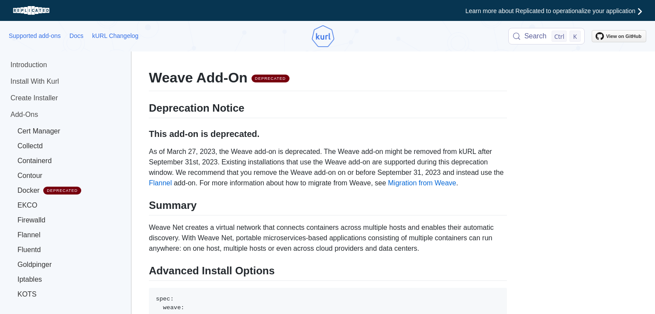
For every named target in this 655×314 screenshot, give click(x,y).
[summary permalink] (144, 204)
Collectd (30, 146)
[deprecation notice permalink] (144, 107)
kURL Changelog (115, 35)
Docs (76, 35)
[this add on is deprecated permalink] (144, 133)
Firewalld (31, 220)
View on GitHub (618, 36)
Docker (49, 191)
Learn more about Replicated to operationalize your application (553, 10)
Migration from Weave (422, 183)
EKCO (27, 205)
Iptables (29, 279)
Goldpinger (34, 264)
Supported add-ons (35, 35)
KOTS (27, 294)
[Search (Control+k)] (546, 36)
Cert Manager (38, 131)
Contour (29, 175)
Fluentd (29, 249)
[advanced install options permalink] (144, 269)
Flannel (28, 235)
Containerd (34, 160)
